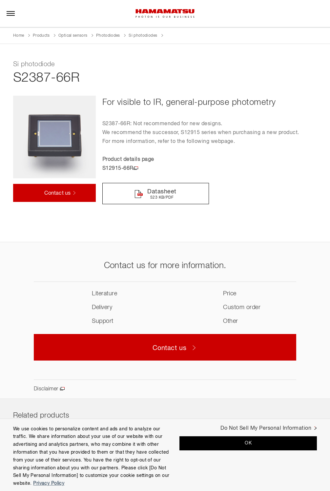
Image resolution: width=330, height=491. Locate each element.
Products (41, 36)
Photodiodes (108, 36)
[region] (165, 455)
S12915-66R (118, 168)
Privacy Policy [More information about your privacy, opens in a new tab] (48, 483)
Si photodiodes (143, 36)
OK (248, 443)
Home (18, 36)
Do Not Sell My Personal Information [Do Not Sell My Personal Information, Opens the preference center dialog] (265, 428)
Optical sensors (72, 36)
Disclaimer (46, 389)
